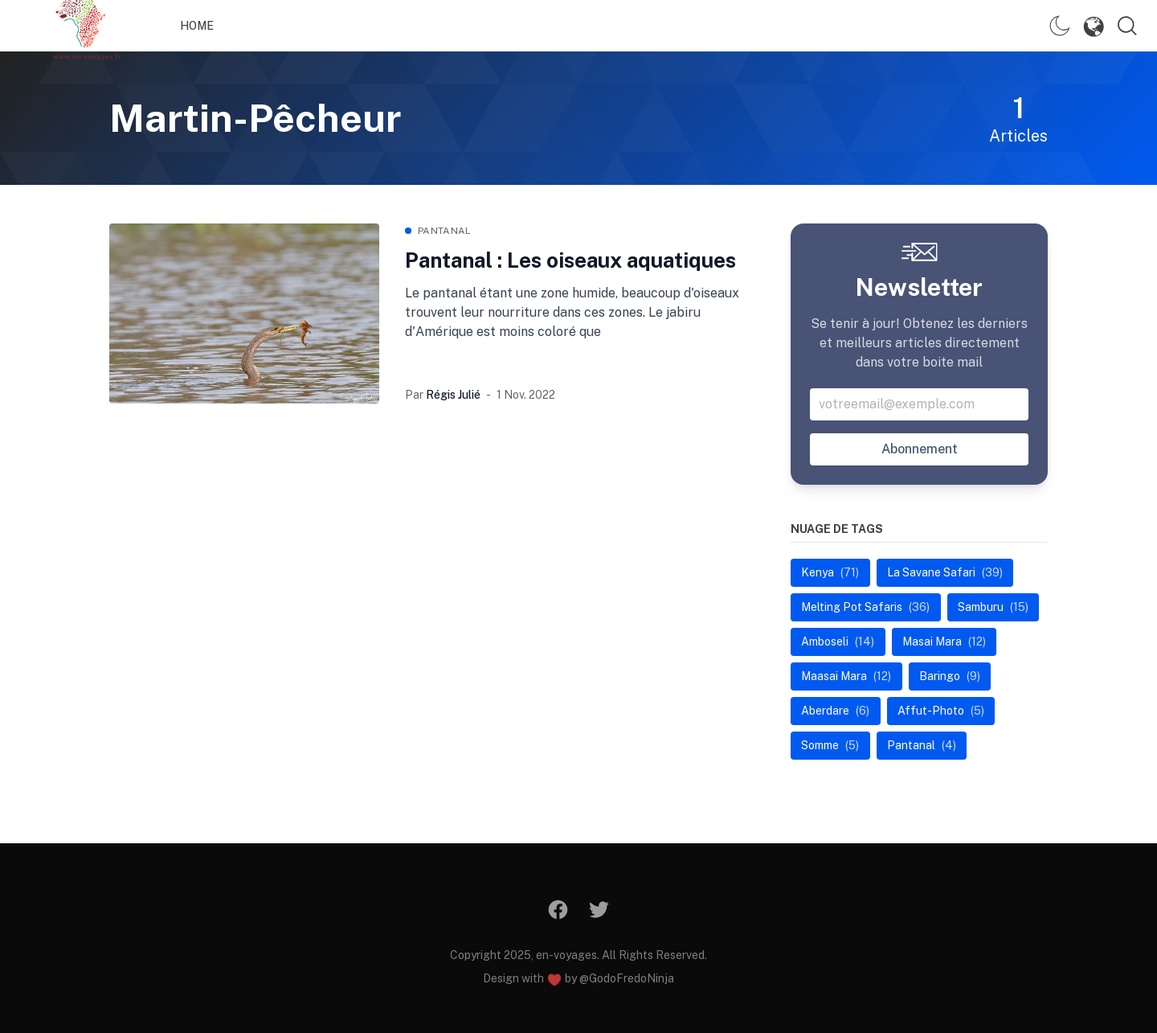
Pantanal (444, 230)
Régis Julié (453, 394)
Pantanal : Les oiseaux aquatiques (570, 260)
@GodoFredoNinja (626, 978)
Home (197, 25)
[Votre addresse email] (919, 404)
